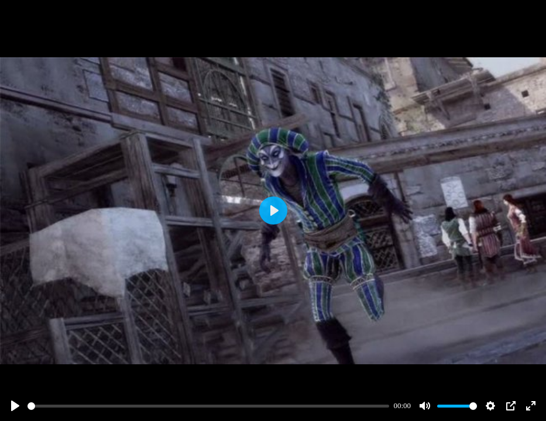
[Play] (15, 405)
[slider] (208, 406)
